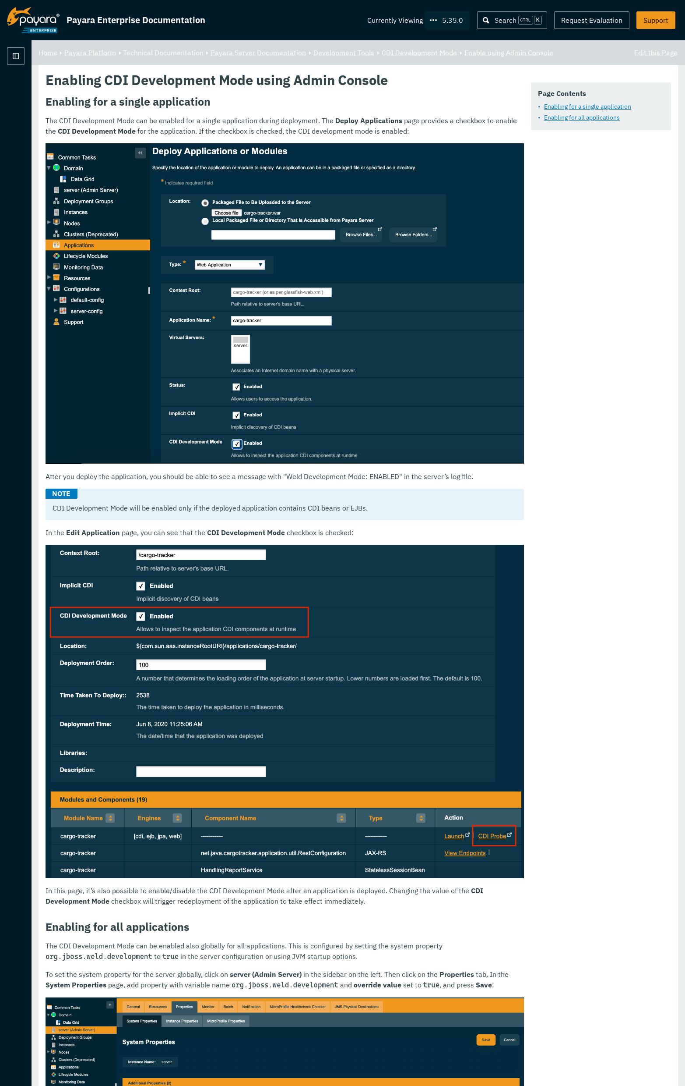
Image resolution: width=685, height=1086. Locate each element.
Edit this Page (656, 52)
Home (157, 52)
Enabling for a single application (587, 107)
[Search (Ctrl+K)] (512, 20)
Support (655, 20)
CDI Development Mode (528, 52)
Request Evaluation (591, 20)
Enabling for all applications (582, 118)
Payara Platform (33, 87)
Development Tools (452, 52)
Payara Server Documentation (367, 52)
